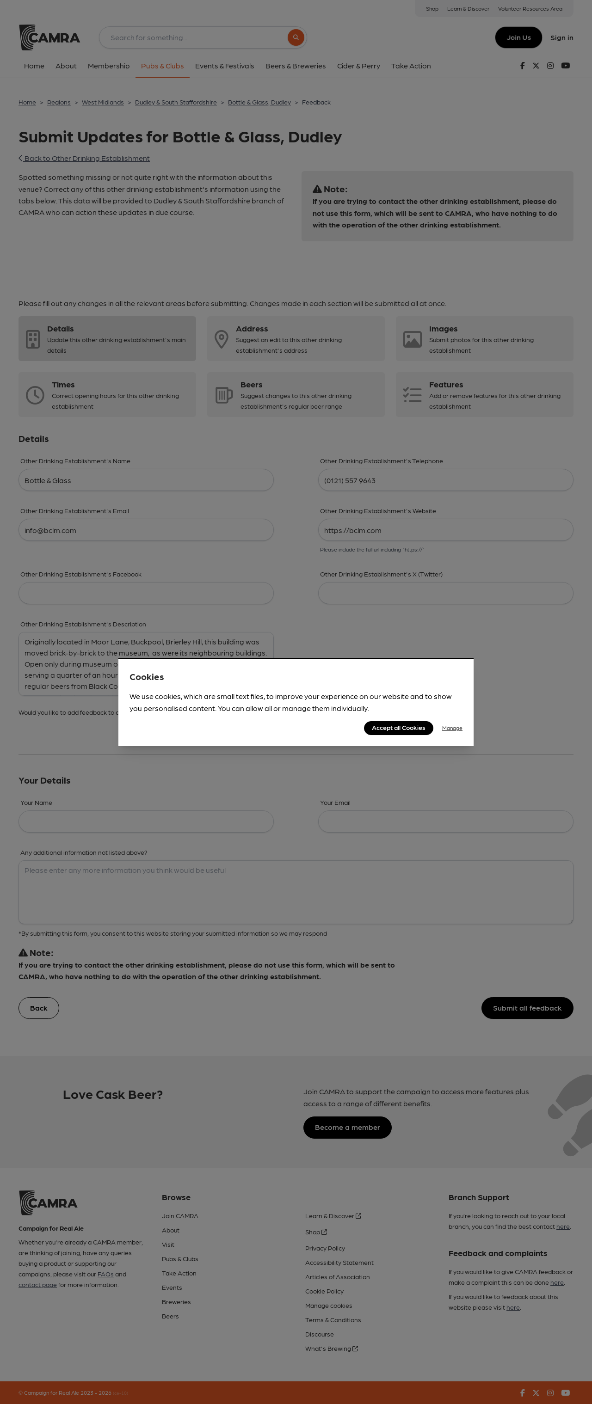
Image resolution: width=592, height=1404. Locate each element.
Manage (452, 727)
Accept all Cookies (399, 727)
